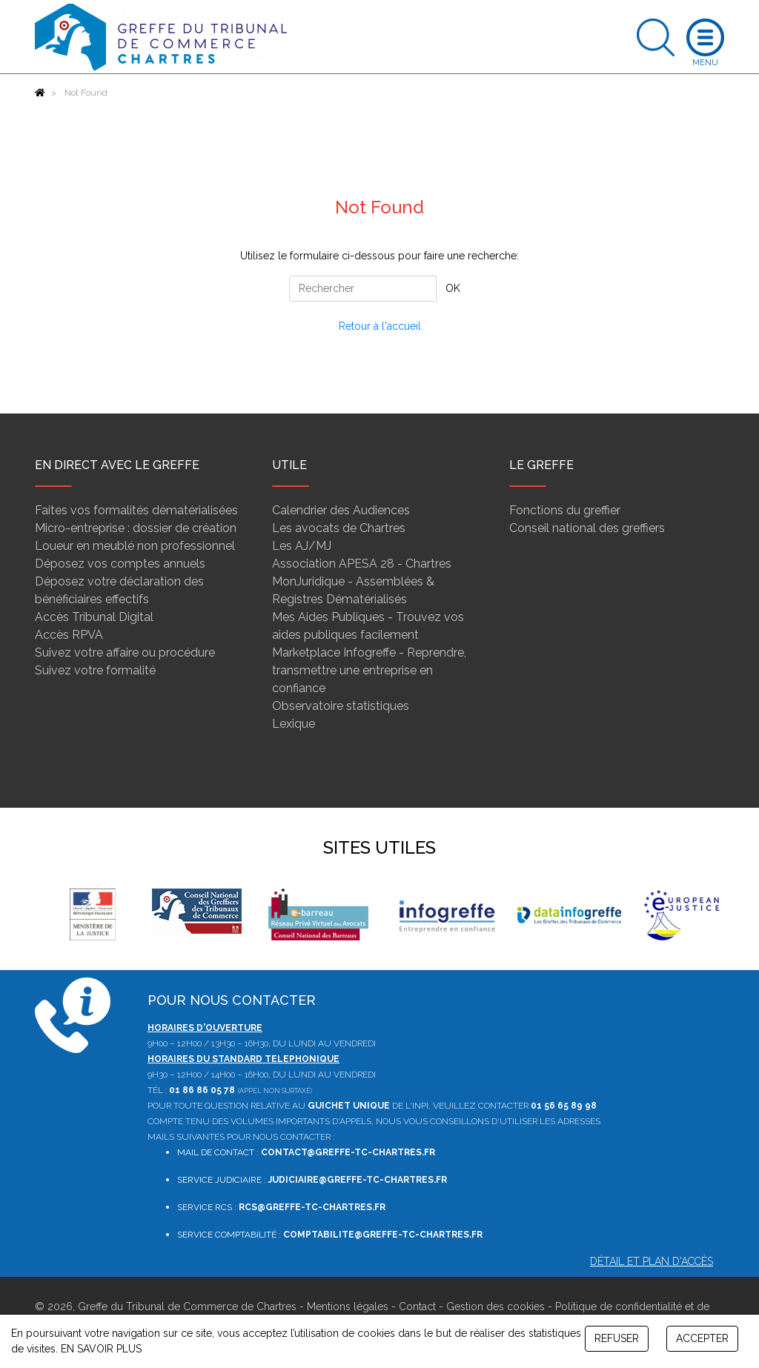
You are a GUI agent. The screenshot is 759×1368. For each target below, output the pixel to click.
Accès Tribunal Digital (94, 617)
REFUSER (616, 1338)
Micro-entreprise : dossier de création (135, 528)
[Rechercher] (363, 289)
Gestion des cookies (495, 1306)
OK (452, 288)
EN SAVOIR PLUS (101, 1349)
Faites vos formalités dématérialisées (136, 510)
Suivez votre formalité (95, 670)
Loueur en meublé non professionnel (135, 546)
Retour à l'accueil (380, 326)
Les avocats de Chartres (338, 528)
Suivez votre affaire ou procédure (125, 652)
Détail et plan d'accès (651, 1261)
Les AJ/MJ (301, 546)
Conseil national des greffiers (587, 528)
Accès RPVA (69, 635)
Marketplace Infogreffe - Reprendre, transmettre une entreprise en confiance (369, 670)
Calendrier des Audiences (341, 510)
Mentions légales (347, 1306)
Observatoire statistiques (340, 706)
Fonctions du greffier (564, 510)
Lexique (293, 724)
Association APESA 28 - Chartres (361, 564)
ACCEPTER (702, 1338)
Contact (417, 1306)
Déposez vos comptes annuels (120, 564)
